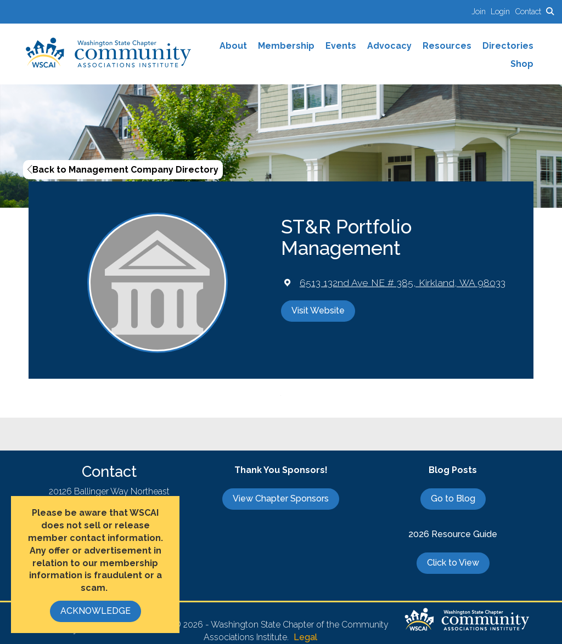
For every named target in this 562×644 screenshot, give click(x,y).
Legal (305, 637)
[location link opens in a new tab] (402, 282)
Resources (447, 46)
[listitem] (481, 11)
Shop (521, 64)
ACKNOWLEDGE (95, 611)
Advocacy (389, 46)
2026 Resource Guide (452, 534)
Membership (286, 46)
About (233, 46)
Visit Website (318, 310)
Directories (507, 46)
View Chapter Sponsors (281, 498)
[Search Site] (550, 11)
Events (340, 46)
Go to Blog (453, 498)
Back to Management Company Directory (122, 169)
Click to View (453, 562)
